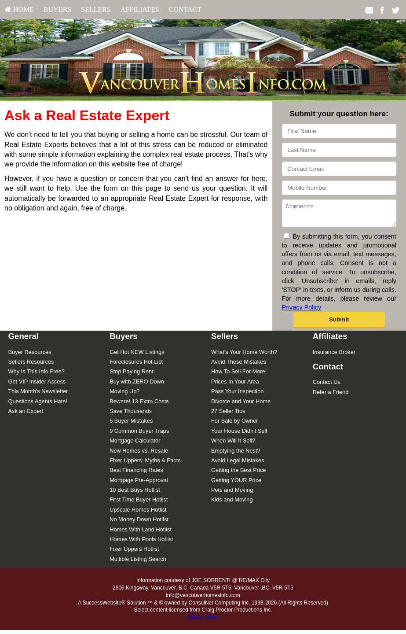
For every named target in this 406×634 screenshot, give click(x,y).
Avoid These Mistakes (238, 365)
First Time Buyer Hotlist (139, 503)
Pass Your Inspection (237, 395)
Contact (185, 9)
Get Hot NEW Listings (137, 356)
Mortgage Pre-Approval (139, 484)
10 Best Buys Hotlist (135, 493)
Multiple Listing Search (138, 563)
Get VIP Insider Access (37, 385)
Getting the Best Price (238, 474)
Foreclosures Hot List (136, 365)
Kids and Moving (232, 503)
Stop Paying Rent (132, 375)
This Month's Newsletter (38, 395)
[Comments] (339, 215)
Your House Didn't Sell (239, 434)
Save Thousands (131, 415)
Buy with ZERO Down (137, 385)
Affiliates (140, 9)
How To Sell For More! (239, 375)
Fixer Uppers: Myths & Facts (145, 464)
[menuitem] (19, 9)
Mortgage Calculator (135, 444)
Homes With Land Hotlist (141, 533)
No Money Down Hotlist (139, 523)
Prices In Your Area (235, 385)
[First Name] (339, 131)
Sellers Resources (31, 365)
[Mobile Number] (339, 188)
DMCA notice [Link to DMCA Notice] (202, 621)
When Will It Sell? (233, 444)
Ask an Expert (25, 415)
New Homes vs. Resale (139, 454)
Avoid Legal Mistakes (237, 464)
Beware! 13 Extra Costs (139, 405)
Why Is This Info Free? (36, 375)
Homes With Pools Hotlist (141, 543)
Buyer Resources (29, 356)
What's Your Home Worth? (244, 356)
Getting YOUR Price (236, 484)
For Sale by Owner (234, 424)
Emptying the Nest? (235, 454)
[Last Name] (339, 150)
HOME (19, 9)
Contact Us (326, 386)
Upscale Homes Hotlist (138, 513)
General (23, 340)
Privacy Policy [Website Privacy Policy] (302, 311)
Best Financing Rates (136, 474)
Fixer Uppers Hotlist (134, 552)
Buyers (57, 9)
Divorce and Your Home (241, 405)
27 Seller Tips (228, 415)
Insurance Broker (334, 356)
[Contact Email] (339, 169)
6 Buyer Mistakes (131, 424)
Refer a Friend (331, 396)
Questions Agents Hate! (37, 405)
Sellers (96, 9)
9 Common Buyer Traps (139, 434)
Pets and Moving (232, 493)
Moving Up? (124, 395)
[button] (339, 324)
